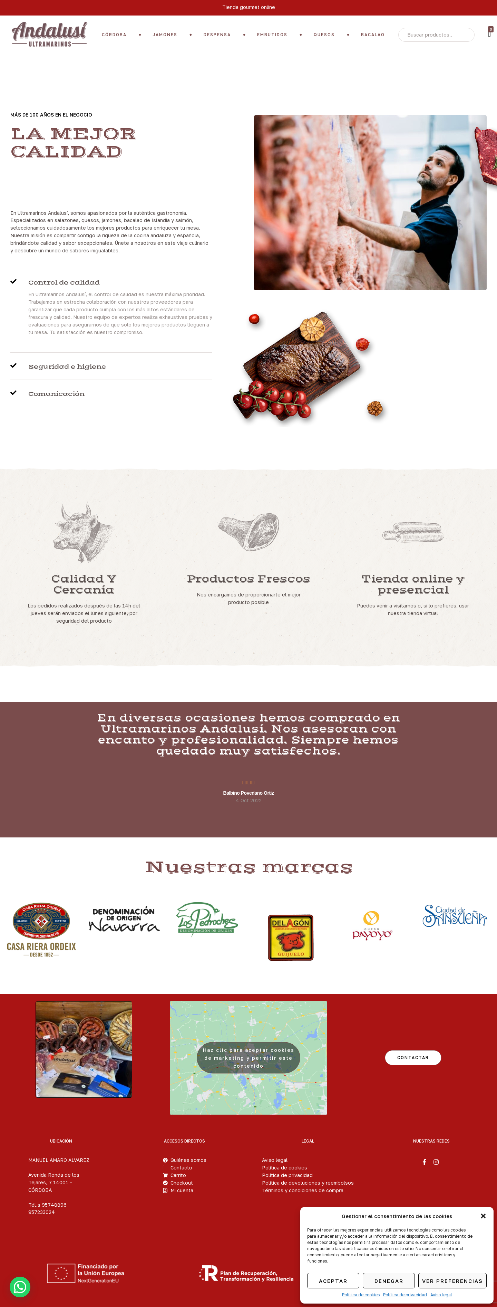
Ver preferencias (452, 1281)
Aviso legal (441, 1294)
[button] (483, 1216)
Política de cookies (361, 1294)
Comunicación (56, 394)
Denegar (388, 1281)
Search (464, 35)
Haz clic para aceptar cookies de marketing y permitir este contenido (248, 1058)
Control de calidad (63, 282)
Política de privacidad (405, 1294)
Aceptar (333, 1281)
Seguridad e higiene (67, 367)
